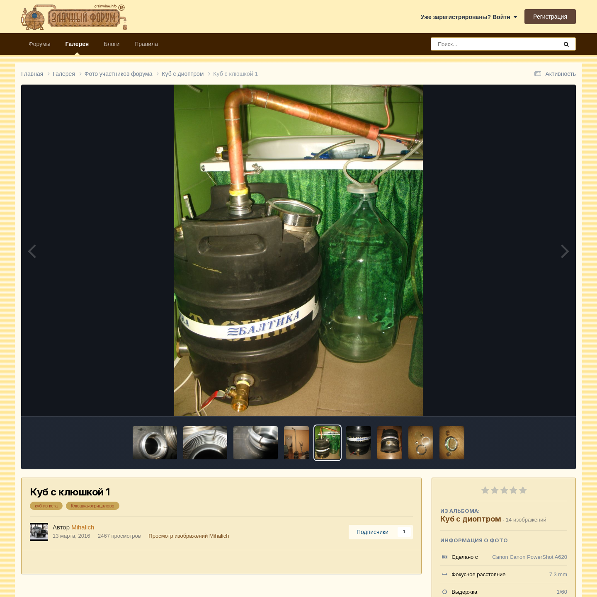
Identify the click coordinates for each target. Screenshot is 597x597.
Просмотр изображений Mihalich (188, 536)
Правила (146, 44)
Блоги (111, 44)
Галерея (77, 48)
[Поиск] (479, 44)
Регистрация (550, 16)
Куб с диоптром (470, 518)
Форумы (40, 44)
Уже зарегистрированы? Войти (469, 17)
